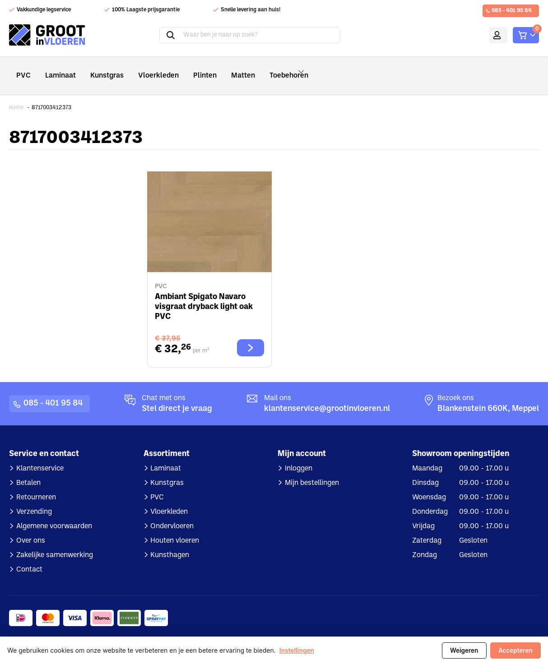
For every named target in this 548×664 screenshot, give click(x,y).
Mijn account (485, 35)
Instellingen (297, 651)
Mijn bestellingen (312, 470)
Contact (29, 557)
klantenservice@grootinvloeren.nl (327, 396)
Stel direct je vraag (177, 396)
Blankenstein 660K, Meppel (488, 396)
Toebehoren (271, 69)
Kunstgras (99, 69)
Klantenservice (40, 456)
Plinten (187, 69)
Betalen (28, 470)
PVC (22, 69)
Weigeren (463, 650)
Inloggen (298, 456)
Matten (221, 69)
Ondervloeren (172, 513)
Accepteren (515, 650)
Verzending (34, 499)
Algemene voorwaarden (54, 513)
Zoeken (159, 35)
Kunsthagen (169, 542)
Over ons (30, 528)
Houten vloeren (174, 528)
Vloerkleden (146, 69)
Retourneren (36, 485)
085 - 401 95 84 (512, 11)
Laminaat (56, 69)
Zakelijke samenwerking (54, 542)
